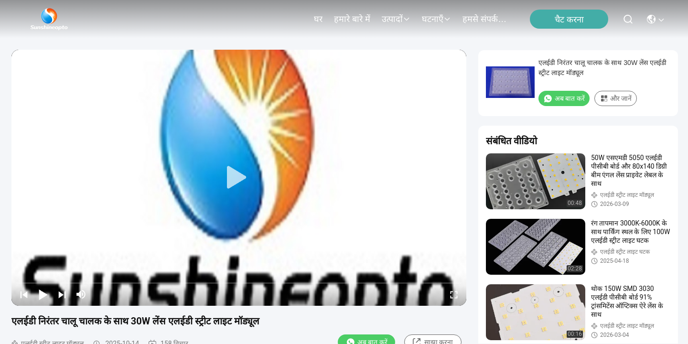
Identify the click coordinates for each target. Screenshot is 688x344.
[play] (239, 178)
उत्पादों (396, 19)
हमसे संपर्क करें (485, 19)
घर (318, 19)
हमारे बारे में (352, 19)
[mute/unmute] (81, 294)
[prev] (23, 294)
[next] (62, 294)
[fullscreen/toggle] (453, 294)
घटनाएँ (436, 19)
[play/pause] (43, 294)
